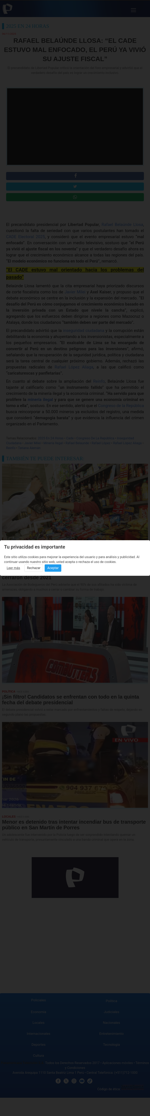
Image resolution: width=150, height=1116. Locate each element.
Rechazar (33, 568)
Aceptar (53, 568)
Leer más (13, 568)
